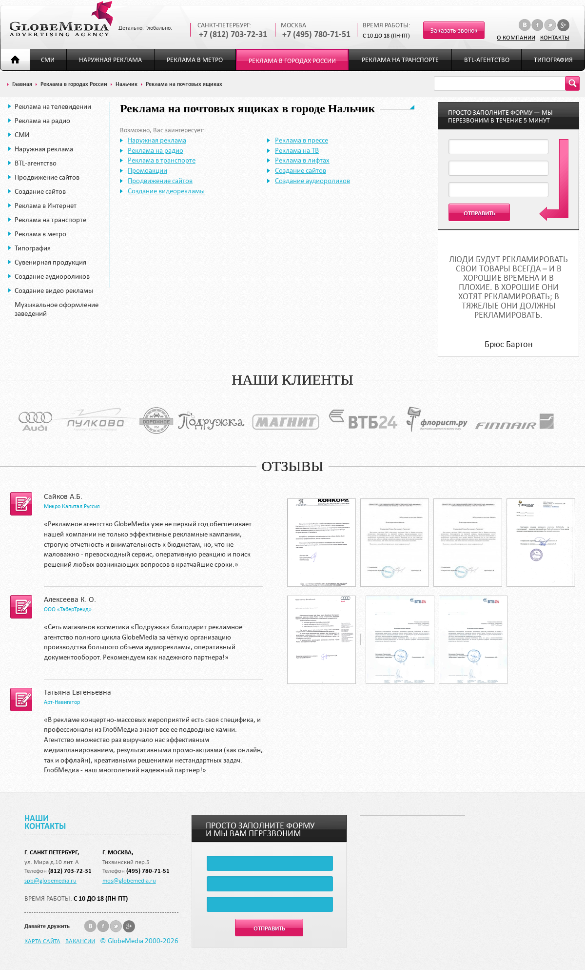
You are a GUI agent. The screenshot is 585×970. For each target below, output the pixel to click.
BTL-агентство (486, 60)
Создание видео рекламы (54, 290)
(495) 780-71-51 (148, 871)
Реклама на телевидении (53, 106)
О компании (516, 37)
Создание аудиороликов (52, 276)
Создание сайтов (40, 191)
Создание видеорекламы (166, 190)
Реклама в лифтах (302, 160)
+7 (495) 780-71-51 (316, 34)
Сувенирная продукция (50, 262)
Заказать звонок (454, 30)
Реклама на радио (42, 120)
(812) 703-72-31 (70, 871)
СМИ (48, 60)
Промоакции (147, 170)
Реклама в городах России (292, 61)
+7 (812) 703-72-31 (233, 34)
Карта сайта (42, 941)
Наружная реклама (110, 60)
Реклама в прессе (301, 140)
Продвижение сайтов (47, 177)
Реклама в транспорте (161, 160)
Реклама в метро (195, 60)
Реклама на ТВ (297, 150)
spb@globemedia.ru (50, 880)
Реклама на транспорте (400, 60)
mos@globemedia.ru (129, 880)
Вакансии (80, 941)
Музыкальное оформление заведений (56, 309)
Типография (553, 60)
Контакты (554, 37)
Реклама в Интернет (46, 205)
